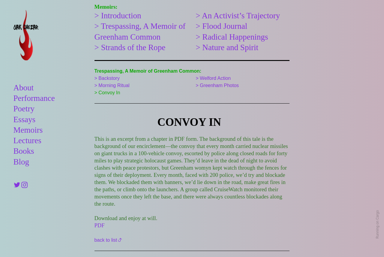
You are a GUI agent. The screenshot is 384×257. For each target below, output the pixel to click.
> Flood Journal (221, 26)
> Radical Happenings (232, 36)
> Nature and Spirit (227, 47)
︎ (17, 185)
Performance (34, 98)
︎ (24, 185)
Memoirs (28, 130)
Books (23, 151)
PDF (99, 225)
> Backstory (107, 78)
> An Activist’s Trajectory (238, 15)
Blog (21, 161)
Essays (24, 119)
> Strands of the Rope (130, 47)
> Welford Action (213, 78)
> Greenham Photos (217, 85)
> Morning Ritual (112, 85)
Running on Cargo (377, 224)
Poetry (23, 108)
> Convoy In (107, 92)
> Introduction (117, 15)
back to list (105, 240)
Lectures (27, 140)
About (23, 87)
